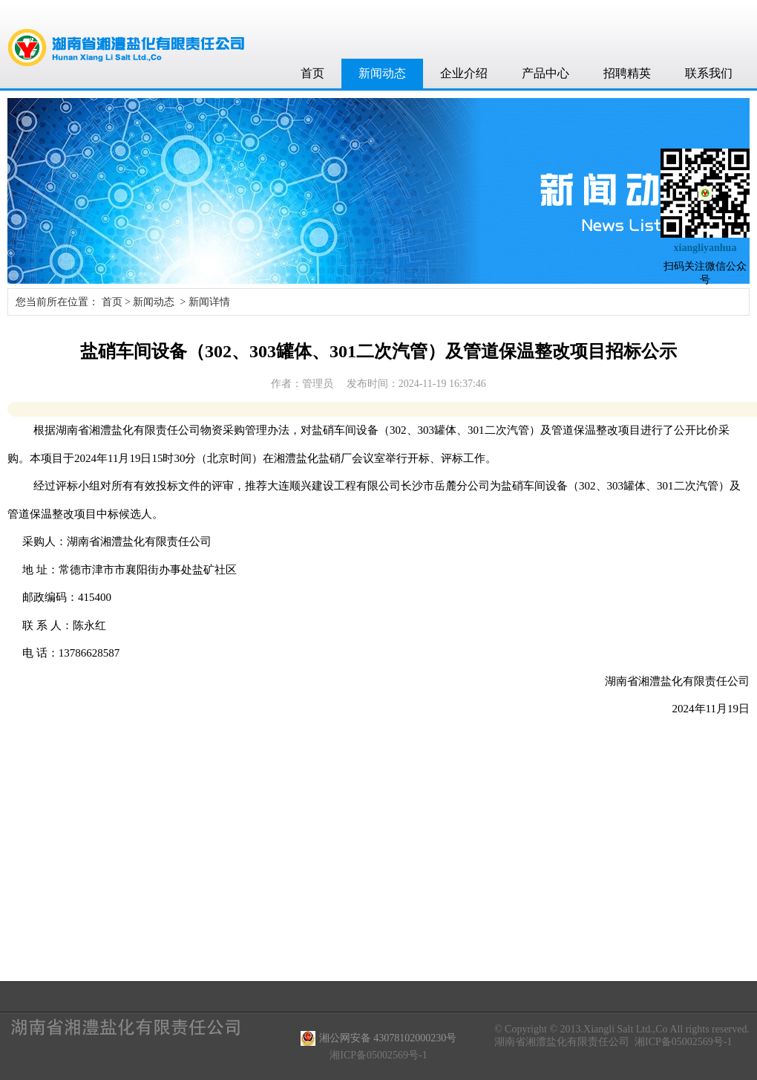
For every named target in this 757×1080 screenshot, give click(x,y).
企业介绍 (464, 73)
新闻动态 (382, 73)
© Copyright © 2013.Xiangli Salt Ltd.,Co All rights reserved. (622, 1029)
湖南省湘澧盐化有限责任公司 (561, 1041)
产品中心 (545, 73)
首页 (312, 73)
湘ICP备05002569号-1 (683, 1041)
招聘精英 (627, 73)
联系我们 (709, 73)
